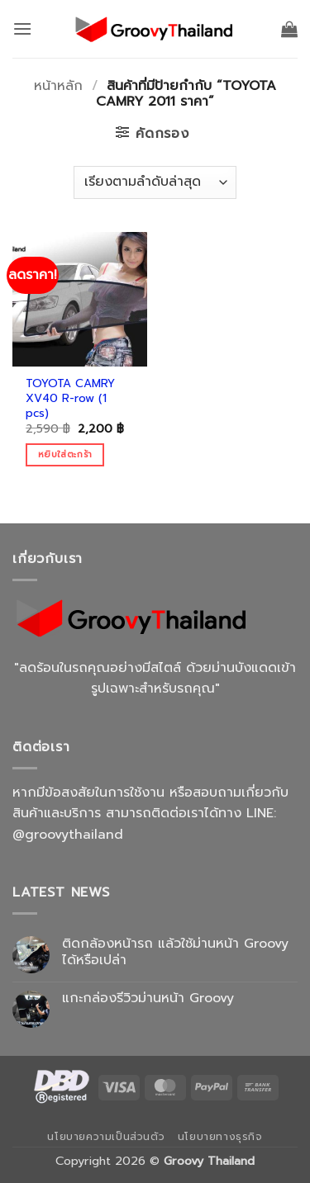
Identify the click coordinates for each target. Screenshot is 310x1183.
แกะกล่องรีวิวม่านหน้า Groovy (148, 998)
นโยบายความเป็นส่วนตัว (106, 1136)
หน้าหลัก (58, 86)
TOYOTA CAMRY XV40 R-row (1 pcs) (70, 398)
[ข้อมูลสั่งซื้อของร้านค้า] (155, 182)
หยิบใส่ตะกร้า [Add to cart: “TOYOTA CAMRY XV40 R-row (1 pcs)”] (65, 454)
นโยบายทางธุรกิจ (220, 1136)
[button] (22, 28)
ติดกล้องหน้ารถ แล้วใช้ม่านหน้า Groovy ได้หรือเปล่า (175, 952)
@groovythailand (67, 835)
